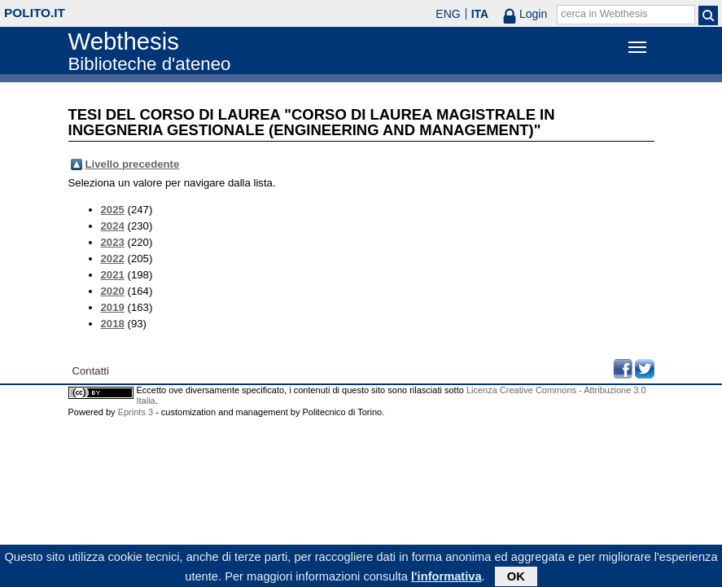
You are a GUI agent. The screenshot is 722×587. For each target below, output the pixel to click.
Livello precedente (132, 164)
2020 (113, 291)
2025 (113, 210)
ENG (447, 14)
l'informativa (446, 578)
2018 (113, 324)
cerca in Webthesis (604, 14)
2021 (113, 275)
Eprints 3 (135, 412)
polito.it (34, 13)
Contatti (90, 371)
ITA (480, 14)
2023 (113, 242)
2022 (113, 258)
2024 (113, 226)
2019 (113, 307)
